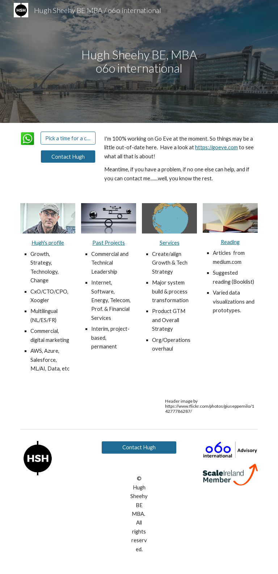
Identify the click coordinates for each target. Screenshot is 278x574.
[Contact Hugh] (68, 156)
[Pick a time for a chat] (68, 138)
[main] (139, 61)
